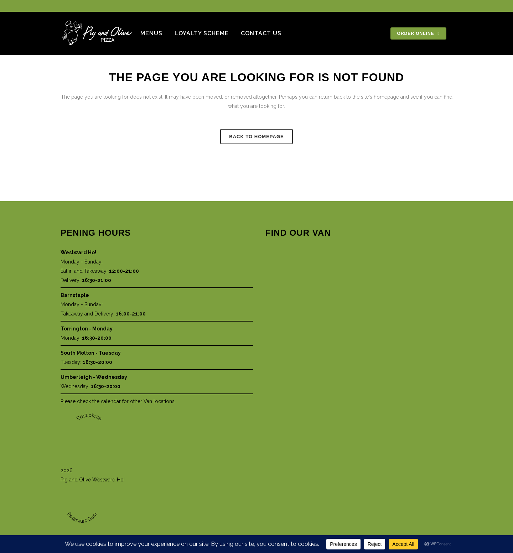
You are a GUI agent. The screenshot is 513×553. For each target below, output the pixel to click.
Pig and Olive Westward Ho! (93, 479)
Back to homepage (256, 136)
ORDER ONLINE (418, 33)
